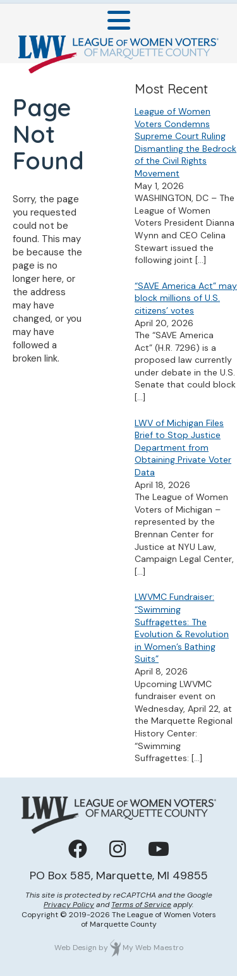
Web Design (75, 947)
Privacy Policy (69, 905)
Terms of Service (141, 905)
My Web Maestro (153, 947)
